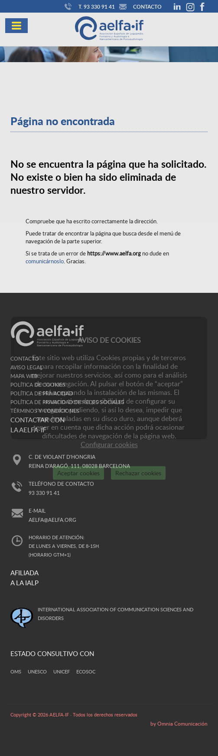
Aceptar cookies (78, 473)
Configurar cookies (109, 444)
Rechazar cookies (138, 473)
